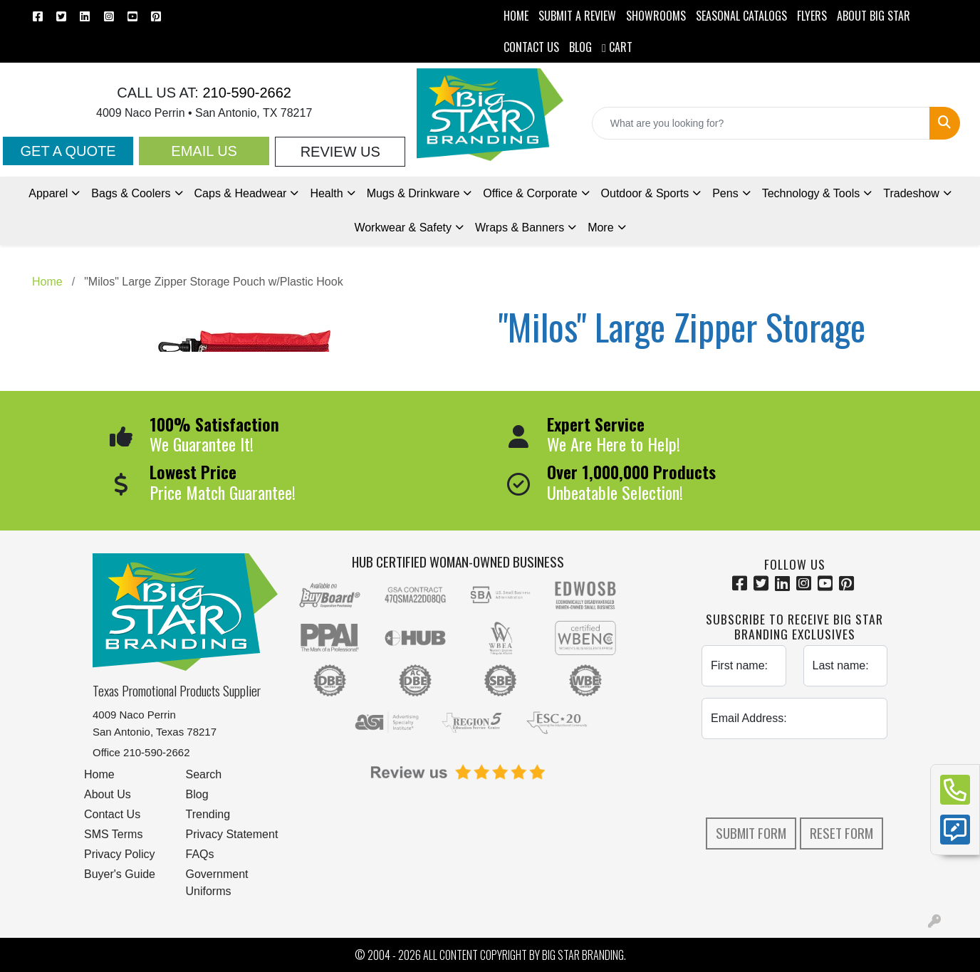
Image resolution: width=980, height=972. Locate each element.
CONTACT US (531, 47)
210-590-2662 (245, 92)
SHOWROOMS (656, 15)
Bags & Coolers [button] (130, 193)
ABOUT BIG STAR (873, 15)
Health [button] (326, 193)
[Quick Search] (761, 123)
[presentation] (810, 778)
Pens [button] (725, 193)
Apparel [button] (48, 193)
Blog (197, 794)
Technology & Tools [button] (811, 193)
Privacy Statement (232, 834)
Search (204, 774)
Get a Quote (67, 151)
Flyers (812, 15)
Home (99, 774)
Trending (208, 814)
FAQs (200, 854)
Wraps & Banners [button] (519, 227)
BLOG (580, 47)
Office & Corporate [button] (530, 193)
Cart (617, 47)
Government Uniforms (217, 882)
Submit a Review (577, 15)
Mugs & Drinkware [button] (413, 193)
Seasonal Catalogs (741, 15)
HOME (516, 15)
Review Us (340, 152)
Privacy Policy (119, 854)
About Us (107, 794)
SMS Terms (113, 834)
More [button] (600, 227)
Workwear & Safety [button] (403, 227)
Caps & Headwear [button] (240, 193)
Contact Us (112, 814)
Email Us (204, 151)
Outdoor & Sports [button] (645, 193)
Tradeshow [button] (911, 193)
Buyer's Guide (119, 874)
